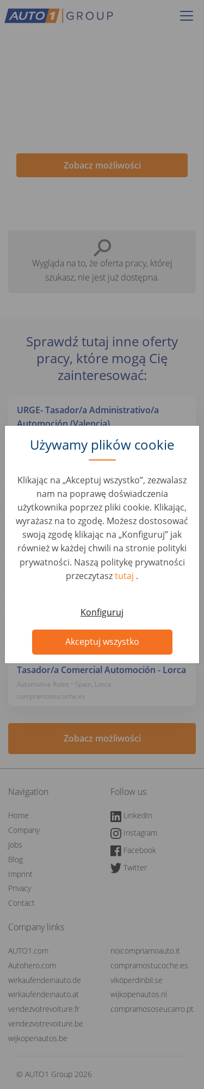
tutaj (125, 576)
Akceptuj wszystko (102, 642)
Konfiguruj (102, 612)
